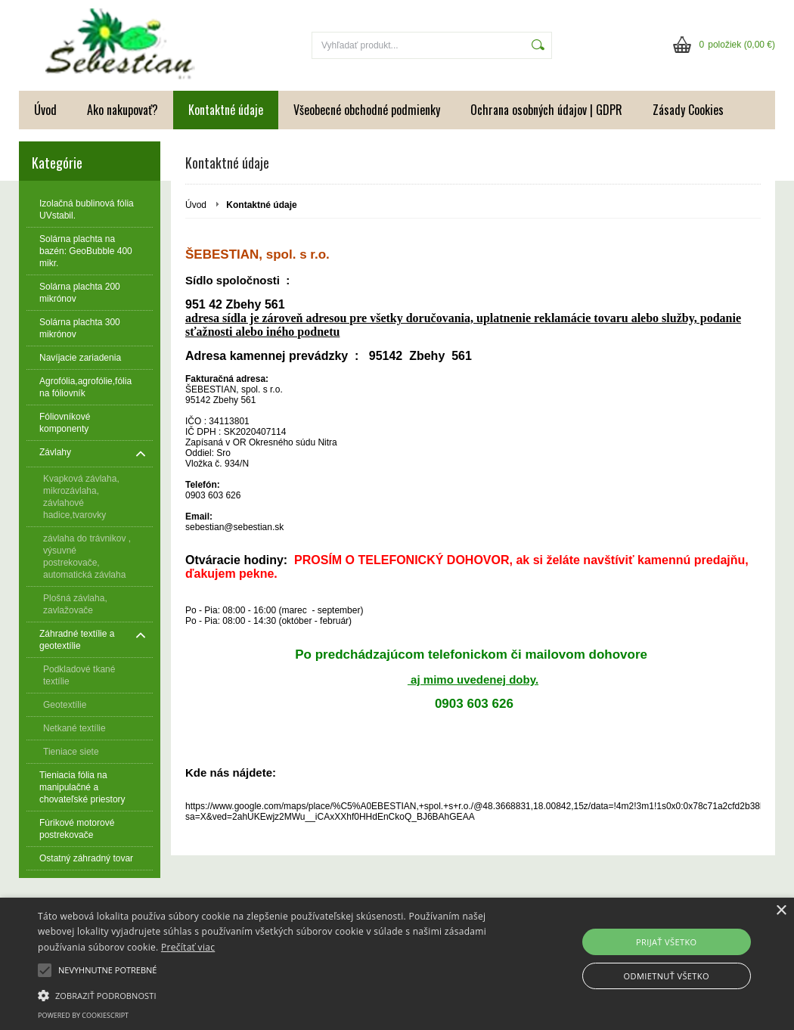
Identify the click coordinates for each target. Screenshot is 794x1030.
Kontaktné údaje (225, 110)
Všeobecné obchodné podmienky (366, 110)
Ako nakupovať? (122, 110)
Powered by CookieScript (83, 1015)
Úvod (45, 110)
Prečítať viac (188, 947)
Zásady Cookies (688, 110)
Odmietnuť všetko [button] (666, 976)
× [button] (780, 911)
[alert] (397, 964)
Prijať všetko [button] (666, 942)
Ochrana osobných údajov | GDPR (546, 110)
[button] (271, 994)
